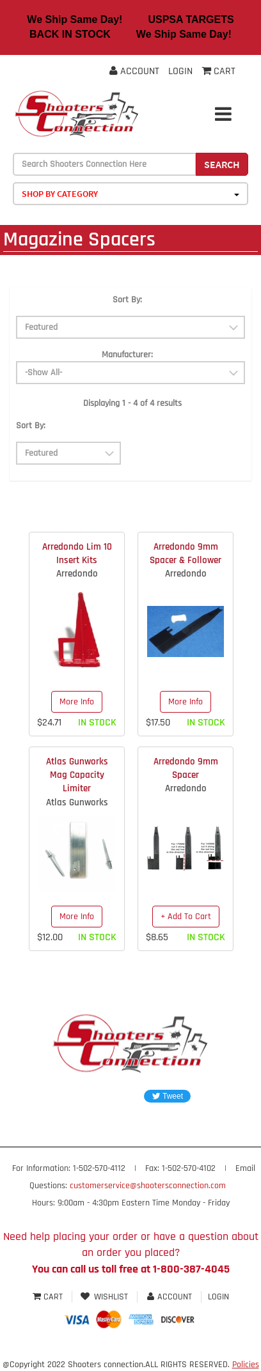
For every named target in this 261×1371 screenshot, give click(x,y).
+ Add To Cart (186, 916)
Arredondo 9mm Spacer (186, 768)
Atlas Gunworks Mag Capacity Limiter (77, 775)
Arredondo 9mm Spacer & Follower (185, 553)
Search (222, 164)
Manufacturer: (127, 354)
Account (134, 71)
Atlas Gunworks (77, 802)
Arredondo (77, 574)
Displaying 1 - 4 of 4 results (132, 403)
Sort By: (127, 300)
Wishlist (104, 1297)
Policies (245, 1364)
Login (180, 71)
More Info (76, 702)
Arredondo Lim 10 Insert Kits (77, 553)
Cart (49, 1297)
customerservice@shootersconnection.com (148, 1185)
